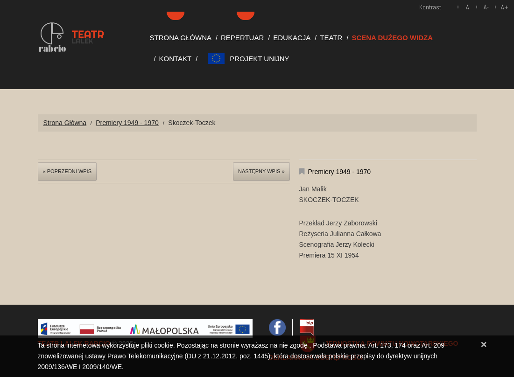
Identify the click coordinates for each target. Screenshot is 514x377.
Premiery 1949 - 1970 (127, 122)
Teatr (331, 38)
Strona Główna (181, 38)
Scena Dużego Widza (392, 38)
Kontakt (175, 59)
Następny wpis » (261, 171)
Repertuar (242, 38)
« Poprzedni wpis (67, 171)
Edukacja (291, 38)
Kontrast (430, 7)
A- (486, 7)
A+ (504, 7)
